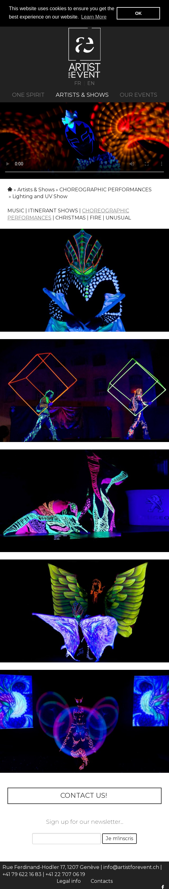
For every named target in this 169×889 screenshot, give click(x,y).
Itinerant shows (53, 210)
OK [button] (138, 13)
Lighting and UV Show (39, 196)
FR (77, 83)
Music (15, 210)
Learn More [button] (93, 16)
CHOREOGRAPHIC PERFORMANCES (105, 189)
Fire (96, 217)
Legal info (69, 881)
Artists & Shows (82, 94)
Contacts (102, 881)
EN (91, 83)
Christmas (70, 217)
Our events (138, 94)
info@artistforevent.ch (131, 867)
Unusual (118, 217)
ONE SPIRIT (28, 94)
